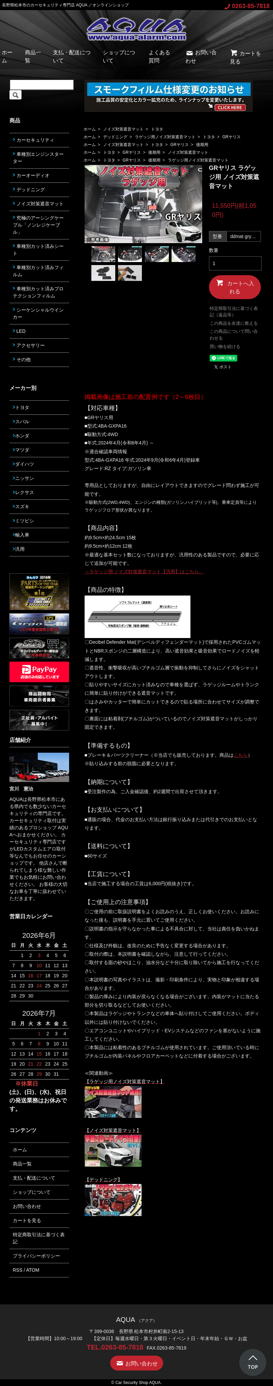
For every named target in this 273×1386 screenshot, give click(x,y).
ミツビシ (23, 520)
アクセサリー (29, 345)
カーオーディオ (31, 175)
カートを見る (27, 1220)
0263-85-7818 (247, 6)
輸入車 (21, 535)
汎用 (19, 549)
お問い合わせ (27, 1206)
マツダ (21, 450)
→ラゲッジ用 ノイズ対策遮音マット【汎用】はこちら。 (144, 571)
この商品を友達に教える (234, 323)
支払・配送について (34, 1178)
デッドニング (115, 137)
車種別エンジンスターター (38, 157)
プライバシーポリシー (36, 1256)
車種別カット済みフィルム (38, 271)
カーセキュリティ (33, 140)
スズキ (21, 506)
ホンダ (21, 435)
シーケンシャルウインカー (38, 313)
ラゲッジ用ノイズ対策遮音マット (165, 137)
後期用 (202, 144)
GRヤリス (231, 137)
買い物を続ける (225, 346)
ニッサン (23, 478)
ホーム (90, 129)
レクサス (23, 492)
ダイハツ (23, 464)
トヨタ (157, 129)
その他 (22, 359)
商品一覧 (22, 1163)
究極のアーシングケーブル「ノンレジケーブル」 (38, 225)
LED (19, 331)
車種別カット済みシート (38, 249)
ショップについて (32, 1192)
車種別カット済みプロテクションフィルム (38, 292)
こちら (241, 755)
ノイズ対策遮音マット (123, 129)
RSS (18, 1270)
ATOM (32, 1270)
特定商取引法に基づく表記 (39, 1238)
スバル (21, 421)
